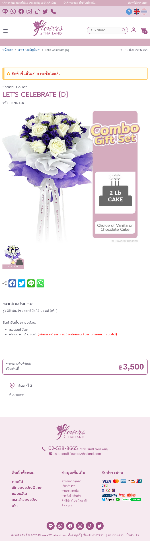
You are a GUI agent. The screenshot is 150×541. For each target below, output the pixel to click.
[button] (143, 30)
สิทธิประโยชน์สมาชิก (75, 500)
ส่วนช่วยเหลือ (70, 491)
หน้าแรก (7, 50)
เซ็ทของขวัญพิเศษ (29, 50)
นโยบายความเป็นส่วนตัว (123, 535)
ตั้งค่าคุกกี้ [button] (74, 535)
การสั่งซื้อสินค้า (71, 496)
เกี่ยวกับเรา (68, 486)
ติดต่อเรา (67, 505)
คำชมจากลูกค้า (71, 481)
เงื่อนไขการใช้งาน (94, 535)
